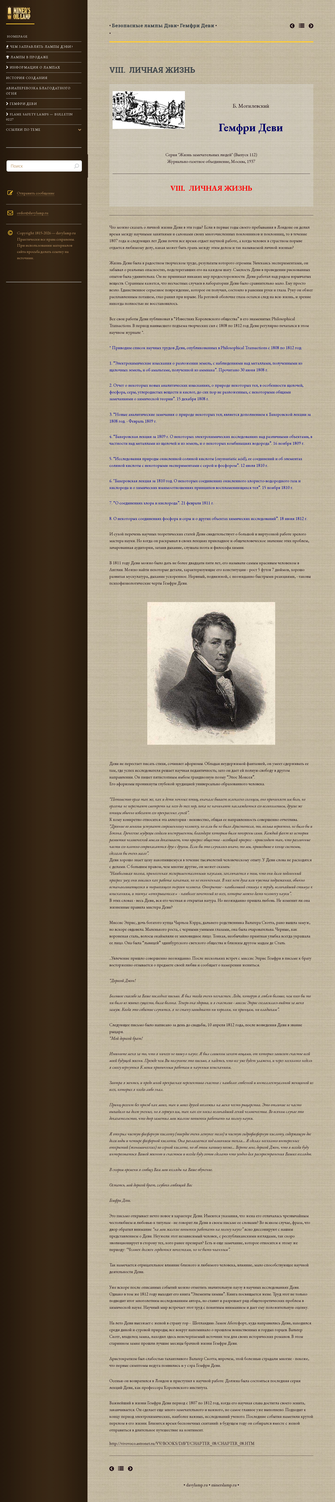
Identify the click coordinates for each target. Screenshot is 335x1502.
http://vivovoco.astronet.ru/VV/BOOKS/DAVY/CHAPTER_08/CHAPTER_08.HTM (182, 1443)
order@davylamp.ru (32, 212)
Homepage (17, 36)
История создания (26, 78)
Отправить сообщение (35, 193)
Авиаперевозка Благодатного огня (38, 90)
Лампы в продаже (28, 57)
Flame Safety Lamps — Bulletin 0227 (39, 116)
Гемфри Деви (23, 103)
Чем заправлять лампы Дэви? (41, 46)
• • (143, 29)
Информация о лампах (34, 67)
